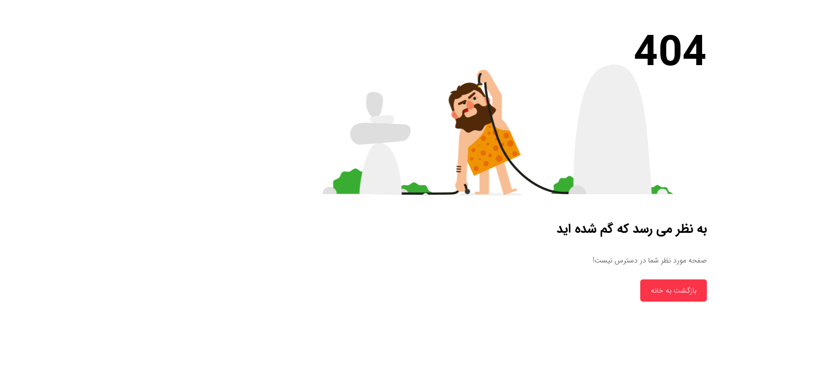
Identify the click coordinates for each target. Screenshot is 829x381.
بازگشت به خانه (593, 290)
